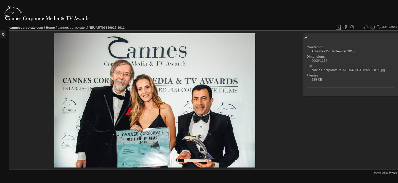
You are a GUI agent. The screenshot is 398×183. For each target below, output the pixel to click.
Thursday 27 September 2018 (332, 51)
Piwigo (393, 172)
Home (50, 27)
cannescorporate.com (26, 27)
